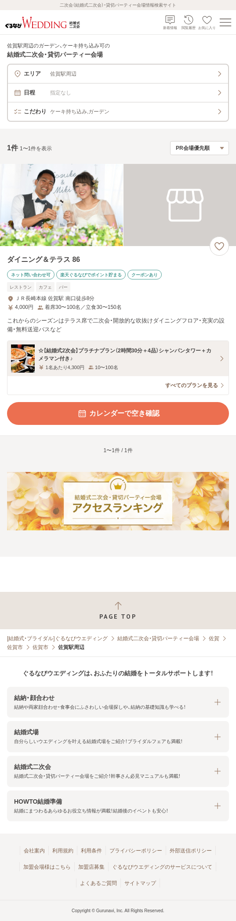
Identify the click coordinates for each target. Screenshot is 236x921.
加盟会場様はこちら (47, 867)
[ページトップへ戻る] (118, 610)
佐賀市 (15, 647)
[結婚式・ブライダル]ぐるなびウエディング (57, 638)
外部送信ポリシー (191, 851)
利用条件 (91, 851)
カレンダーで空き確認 (118, 413)
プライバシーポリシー (135, 851)
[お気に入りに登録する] (219, 246)
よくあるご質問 (98, 883)
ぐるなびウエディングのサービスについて (162, 867)
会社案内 (34, 851)
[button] (118, 702)
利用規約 (62, 851)
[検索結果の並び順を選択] (199, 148)
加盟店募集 (91, 867)
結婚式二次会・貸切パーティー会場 (158, 638)
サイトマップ (140, 883)
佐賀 (214, 638)
